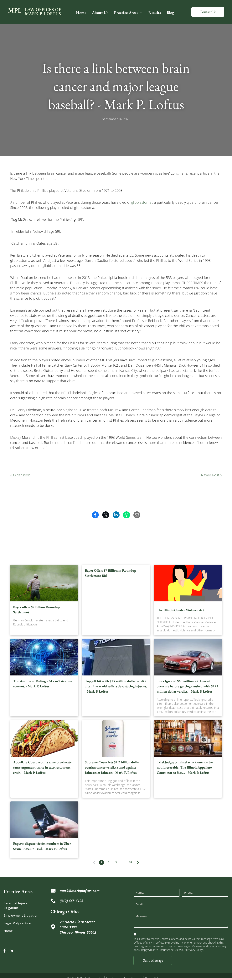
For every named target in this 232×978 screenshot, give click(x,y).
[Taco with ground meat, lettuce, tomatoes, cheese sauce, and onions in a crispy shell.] (44, 738)
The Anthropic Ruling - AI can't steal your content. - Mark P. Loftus (44, 683)
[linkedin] (11, 951)
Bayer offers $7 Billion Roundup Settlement (36, 609)
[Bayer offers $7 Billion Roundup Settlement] (44, 583)
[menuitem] (81, 12)
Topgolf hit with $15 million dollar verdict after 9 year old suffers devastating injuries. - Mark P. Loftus (116, 686)
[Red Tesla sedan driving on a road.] (188, 657)
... (123, 862)
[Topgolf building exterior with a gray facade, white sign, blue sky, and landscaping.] (116, 657)
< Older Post (20, 475)
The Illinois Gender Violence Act (180, 610)
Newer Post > (211, 475)
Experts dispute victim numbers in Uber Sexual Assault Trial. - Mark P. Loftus (42, 846)
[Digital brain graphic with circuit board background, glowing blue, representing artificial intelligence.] (44, 657)
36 (130, 862)
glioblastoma (141, 202)
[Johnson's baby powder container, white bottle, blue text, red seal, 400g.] (116, 738)
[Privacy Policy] (194, 950)
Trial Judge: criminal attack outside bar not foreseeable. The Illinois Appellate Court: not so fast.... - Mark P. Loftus (185, 767)
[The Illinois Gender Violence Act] (188, 583)
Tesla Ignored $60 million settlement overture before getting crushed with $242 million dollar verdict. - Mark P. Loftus (187, 686)
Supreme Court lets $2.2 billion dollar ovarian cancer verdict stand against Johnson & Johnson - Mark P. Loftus (112, 767)
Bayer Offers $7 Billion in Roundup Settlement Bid (110, 573)
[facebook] (5, 951)
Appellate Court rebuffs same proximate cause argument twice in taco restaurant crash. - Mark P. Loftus (42, 767)
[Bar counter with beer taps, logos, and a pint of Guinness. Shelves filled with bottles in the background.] (188, 738)
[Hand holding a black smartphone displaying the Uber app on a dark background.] (44, 819)
